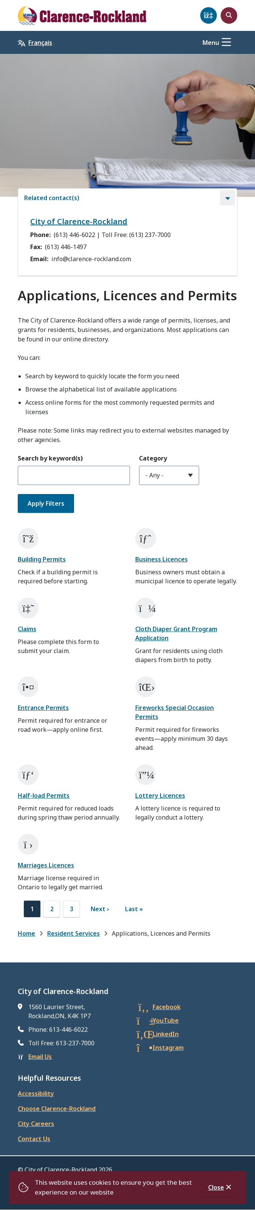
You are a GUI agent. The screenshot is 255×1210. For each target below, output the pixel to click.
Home (26, 933)
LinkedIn (166, 1034)
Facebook (167, 1007)
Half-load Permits (44, 795)
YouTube (166, 1020)
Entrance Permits (43, 708)
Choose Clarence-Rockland (57, 1108)
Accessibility (36, 1093)
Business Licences (161, 559)
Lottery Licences (160, 795)
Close (216, 1187)
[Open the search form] (229, 15)
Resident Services (73, 933)
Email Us (40, 1056)
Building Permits (42, 559)
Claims (27, 629)
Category (153, 458)
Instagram (168, 1047)
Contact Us (34, 1139)
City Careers (36, 1124)
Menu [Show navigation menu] (210, 42)
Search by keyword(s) (50, 458)
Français (40, 42)
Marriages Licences (46, 865)
